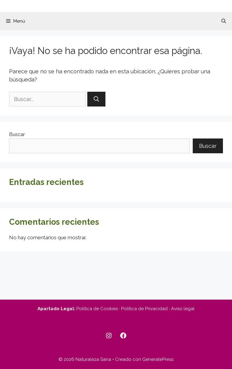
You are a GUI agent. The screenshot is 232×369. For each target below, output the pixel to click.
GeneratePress (157, 359)
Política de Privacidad (144, 308)
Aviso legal (183, 308)
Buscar (17, 134)
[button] (223, 21)
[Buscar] (96, 99)
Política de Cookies (97, 308)
